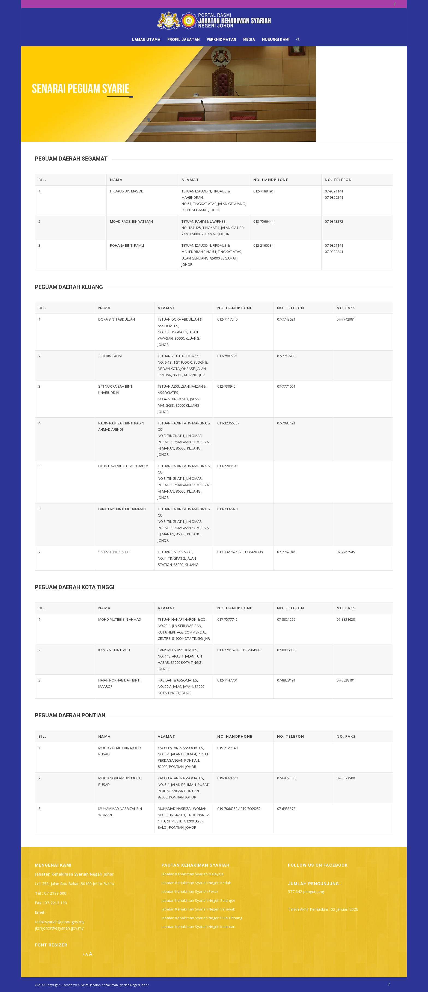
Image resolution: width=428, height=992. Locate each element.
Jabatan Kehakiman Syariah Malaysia (193, 874)
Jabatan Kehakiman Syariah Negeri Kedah (196, 882)
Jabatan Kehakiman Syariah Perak (190, 891)
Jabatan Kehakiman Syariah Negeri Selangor (198, 900)
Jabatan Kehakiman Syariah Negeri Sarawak (198, 909)
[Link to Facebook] (395, 4)
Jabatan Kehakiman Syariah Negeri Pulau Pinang (202, 917)
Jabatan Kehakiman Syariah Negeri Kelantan (198, 926)
